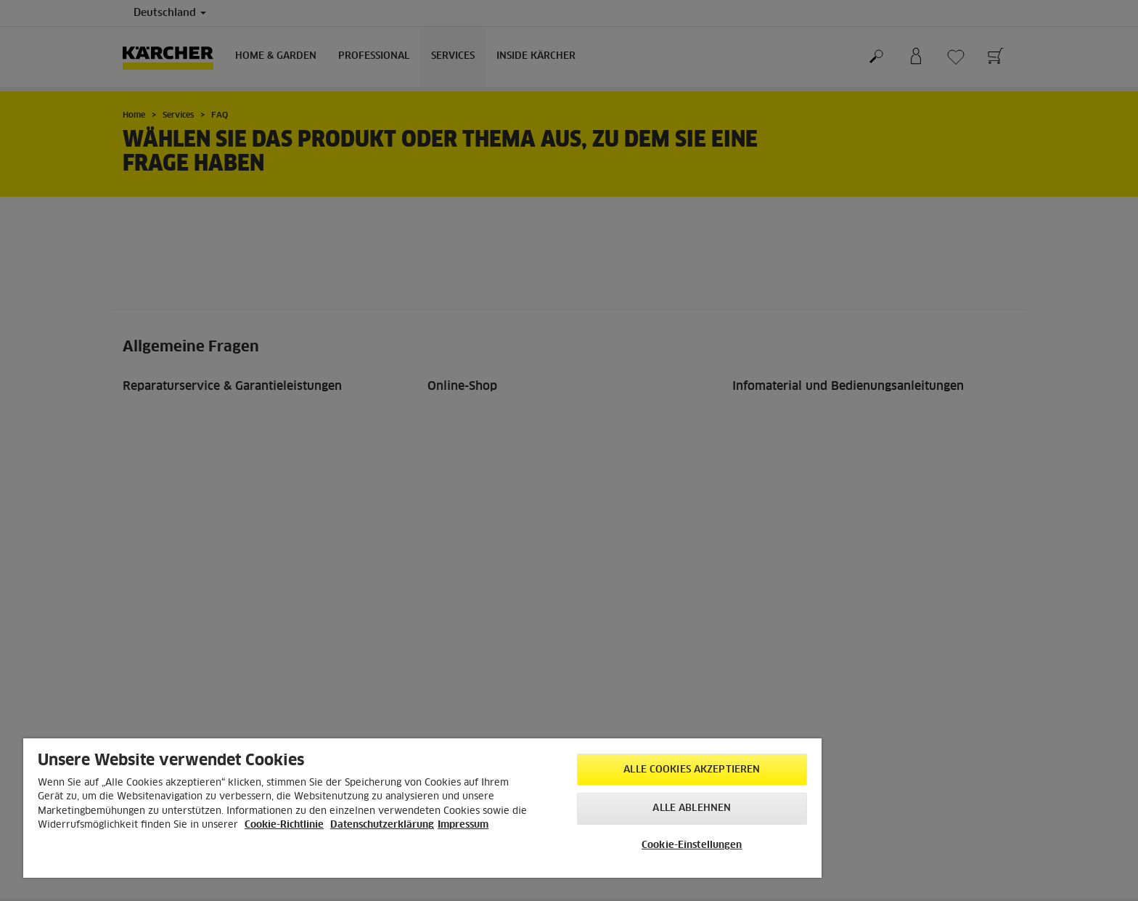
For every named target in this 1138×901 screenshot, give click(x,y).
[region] (422, 808)
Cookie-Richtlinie (284, 825)
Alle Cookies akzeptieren (691, 770)
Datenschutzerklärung (382, 825)
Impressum (463, 825)
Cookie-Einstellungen (692, 845)
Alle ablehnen (691, 808)
